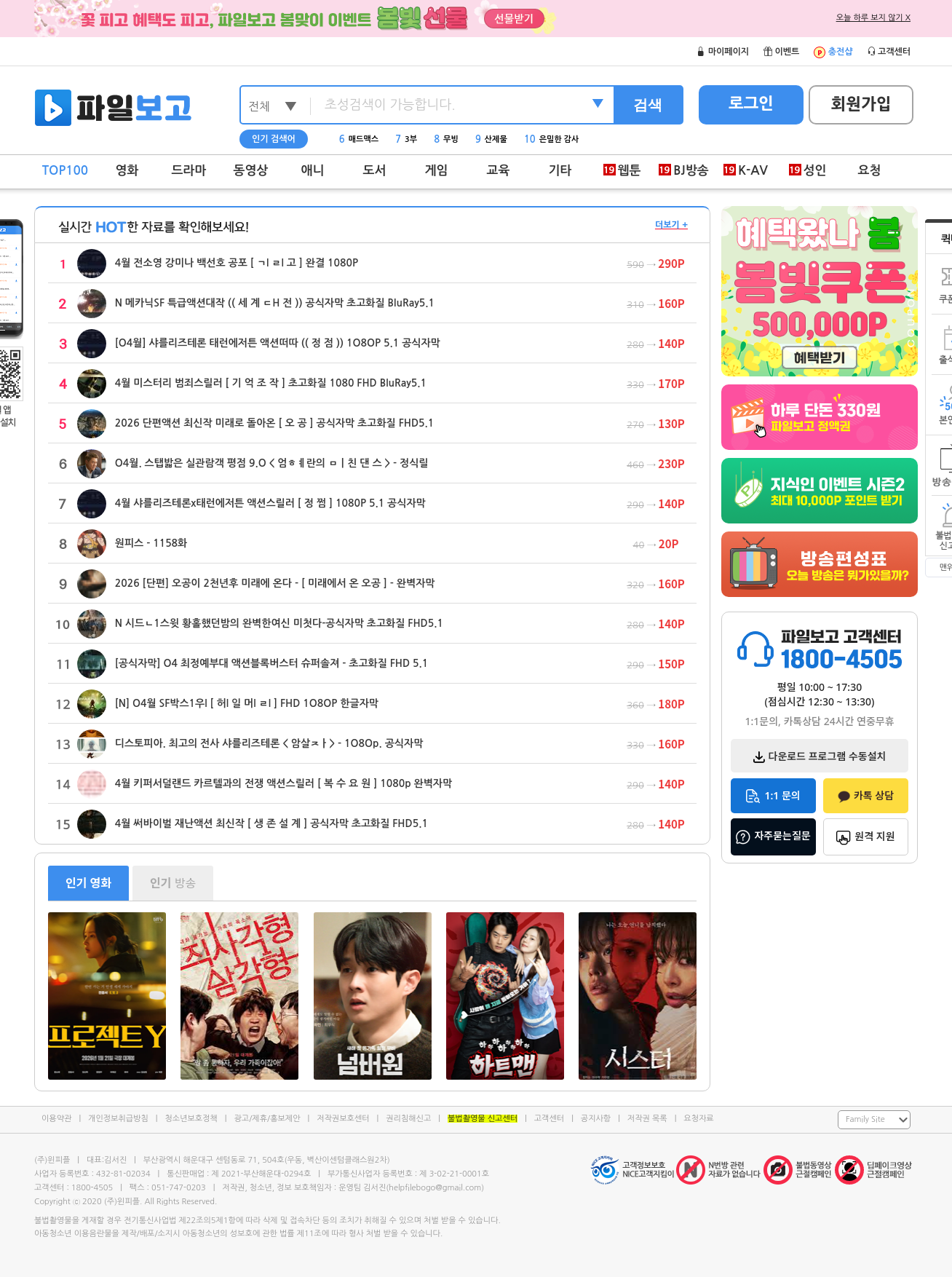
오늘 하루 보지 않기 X (873, 18)
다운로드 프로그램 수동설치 (819, 756)
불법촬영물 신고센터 (482, 1119)
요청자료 (698, 1119)
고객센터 (549, 1119)
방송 (173, 883)
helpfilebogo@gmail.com (435, 1188)
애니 (313, 171)
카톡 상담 (866, 795)
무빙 (446, 139)
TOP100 (65, 171)
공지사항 (596, 1119)
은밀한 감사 (551, 139)
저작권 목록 (647, 1119)
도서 (374, 171)
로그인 (751, 103)
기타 (560, 171)
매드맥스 (358, 139)
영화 (127, 171)
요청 (869, 171)
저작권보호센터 (343, 1119)
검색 (647, 105)
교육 (498, 171)
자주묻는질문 (773, 836)
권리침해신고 (408, 1119)
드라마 (189, 171)
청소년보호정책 (190, 1119)
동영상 (251, 171)
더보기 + (671, 225)
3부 (406, 139)
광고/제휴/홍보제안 (267, 1119)
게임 (436, 171)
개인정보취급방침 (118, 1119)
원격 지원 (865, 837)
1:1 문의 (773, 796)
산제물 (491, 139)
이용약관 (56, 1119)
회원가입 (861, 104)
